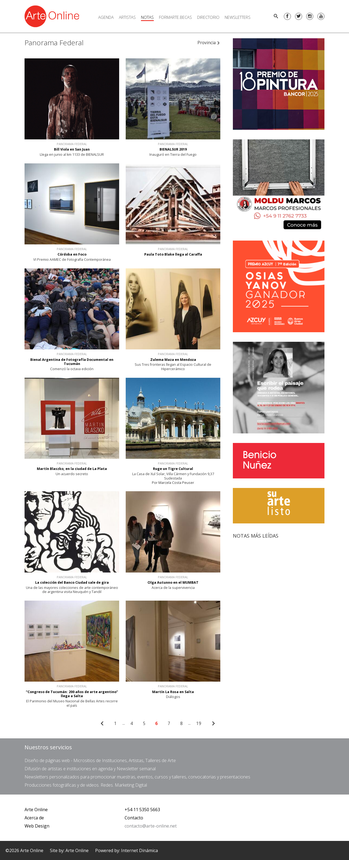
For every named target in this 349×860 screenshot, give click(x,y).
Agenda (106, 17)
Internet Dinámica (139, 850)
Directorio (208, 17)
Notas (147, 17)
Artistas (127, 17)
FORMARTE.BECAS (175, 17)
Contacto (134, 818)
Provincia (208, 43)
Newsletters (238, 17)
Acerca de (34, 818)
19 (198, 723)
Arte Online (36, 810)
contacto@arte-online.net (151, 826)
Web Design (37, 826)
